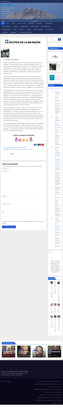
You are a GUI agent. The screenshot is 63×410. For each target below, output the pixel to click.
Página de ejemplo (57, 392)
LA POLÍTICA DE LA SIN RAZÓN (22, 42)
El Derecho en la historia (56, 386)
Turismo (29, 29)
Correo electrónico (7, 204)
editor (12, 153)
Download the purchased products (49, 384)
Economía (39, 23)
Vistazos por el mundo (25, 32)
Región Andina (24, 26)
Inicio (7, 23)
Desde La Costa (50, 381)
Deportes (31, 23)
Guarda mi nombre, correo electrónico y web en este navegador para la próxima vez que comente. (23, 222)
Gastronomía (48, 23)
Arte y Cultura (22, 23)
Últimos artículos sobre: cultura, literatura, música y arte (45, 400)
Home (38, 381)
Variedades (13, 32)
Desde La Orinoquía (38, 384)
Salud (15, 29)
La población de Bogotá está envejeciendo (14, 147)
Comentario (5, 170)
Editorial (5, 32)
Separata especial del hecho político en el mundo (47, 397)
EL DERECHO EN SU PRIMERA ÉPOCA (40, 389)
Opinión (15, 26)
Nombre (4, 196)
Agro (13, 23)
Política (21, 29)
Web (3, 211)
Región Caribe (34, 26)
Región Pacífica (6, 29)
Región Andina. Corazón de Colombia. (47, 394)
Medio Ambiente (6, 26)
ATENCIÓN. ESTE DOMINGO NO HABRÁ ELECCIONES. (17, 149)
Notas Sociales (38, 29)
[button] (61, 27)
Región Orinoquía (46, 26)
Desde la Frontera (57, 381)
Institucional (49, 29)
